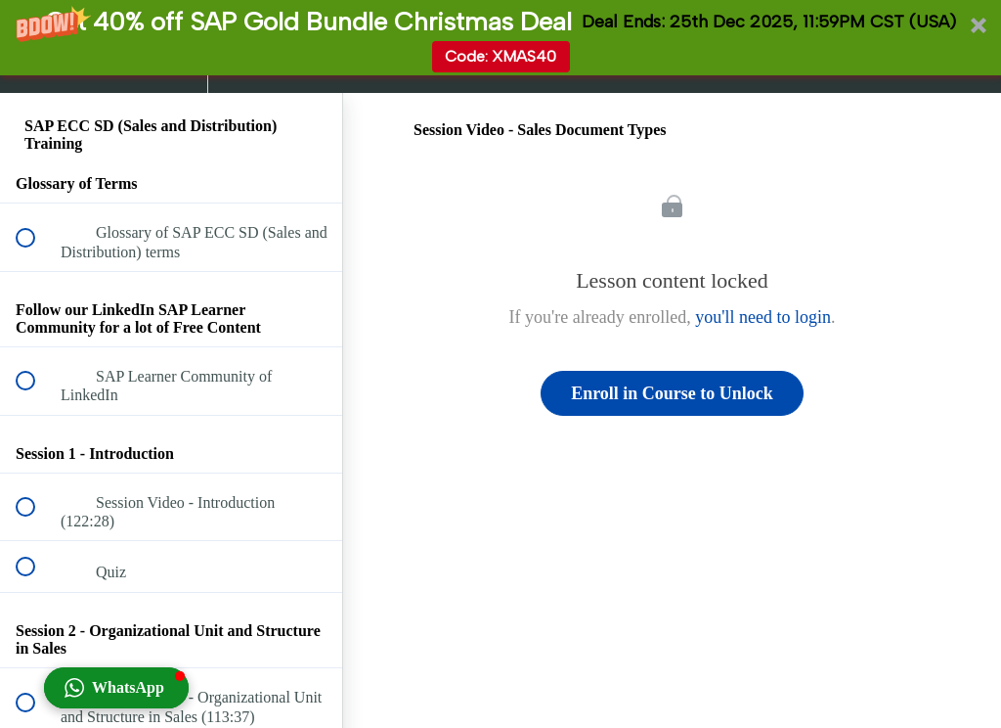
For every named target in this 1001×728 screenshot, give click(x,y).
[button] (500, 37)
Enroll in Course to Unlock (672, 393)
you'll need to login (763, 317)
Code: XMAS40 (500, 56)
